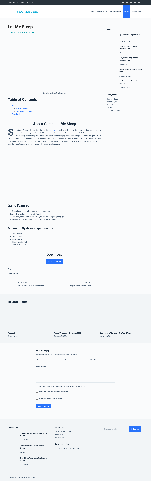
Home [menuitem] (93, 11)
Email (65, 359)
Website (93, 359)
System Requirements (24, 111)
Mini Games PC (60, 437)
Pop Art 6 (11, 333)
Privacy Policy (31, 2)
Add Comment (41, 367)
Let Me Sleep (14, 273)
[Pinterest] (135, 2)
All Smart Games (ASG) (63, 432)
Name (39, 359)
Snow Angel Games (27, 11)
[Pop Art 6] (29, 318)
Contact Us (11, 2)
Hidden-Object (112, 102)
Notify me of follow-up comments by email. (54, 392)
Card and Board (112, 99)
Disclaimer (20, 2)
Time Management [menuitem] (115, 11)
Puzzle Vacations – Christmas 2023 (67, 333)
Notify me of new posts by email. (50, 399)
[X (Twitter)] (127, 2)
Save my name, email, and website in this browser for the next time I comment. (62, 386)
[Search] (142, 2)
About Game (16, 106)
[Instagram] (131, 2)
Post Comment (43, 406)
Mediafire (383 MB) (54, 262)
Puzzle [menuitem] (126, 11)
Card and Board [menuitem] (136, 11)
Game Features (22, 109)
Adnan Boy (59, 434)
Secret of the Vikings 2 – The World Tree (115, 333)
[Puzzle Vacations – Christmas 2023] (75, 318)
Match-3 (110, 105)
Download (16, 114)
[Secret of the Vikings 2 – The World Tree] (121, 318)
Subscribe (135, 429)
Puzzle (33, 33)
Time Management (114, 110)
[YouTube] (139, 2)
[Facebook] (123, 2)
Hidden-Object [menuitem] (102, 11)
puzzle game (54, 130)
